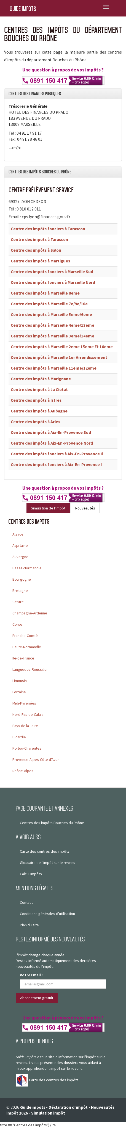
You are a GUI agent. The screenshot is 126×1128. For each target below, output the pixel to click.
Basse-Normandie (27, 568)
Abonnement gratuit (36, 997)
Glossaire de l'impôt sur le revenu (47, 862)
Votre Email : (31, 974)
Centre (18, 601)
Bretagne (20, 590)
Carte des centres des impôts (44, 851)
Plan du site (29, 924)
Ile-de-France (23, 658)
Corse (17, 624)
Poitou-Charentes (26, 748)
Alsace (17, 534)
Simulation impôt (48, 1113)
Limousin (19, 680)
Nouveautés (85, 508)
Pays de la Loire (25, 725)
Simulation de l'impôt (48, 508)
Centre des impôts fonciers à (48, 228)
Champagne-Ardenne (29, 613)
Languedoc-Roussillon (30, 669)
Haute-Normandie (26, 646)
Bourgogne (21, 579)
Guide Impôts (23, 8)
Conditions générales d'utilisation (47, 913)
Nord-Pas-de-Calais (28, 714)
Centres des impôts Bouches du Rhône (52, 822)
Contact (26, 902)
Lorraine (19, 691)
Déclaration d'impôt (68, 1107)
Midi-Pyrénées (24, 703)
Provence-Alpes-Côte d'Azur (35, 759)
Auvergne (20, 556)
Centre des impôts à (39, 239)
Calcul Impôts (31, 873)
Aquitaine (20, 545)
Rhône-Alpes (22, 770)
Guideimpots (32, 1107)
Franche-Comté (25, 635)
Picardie (19, 737)
